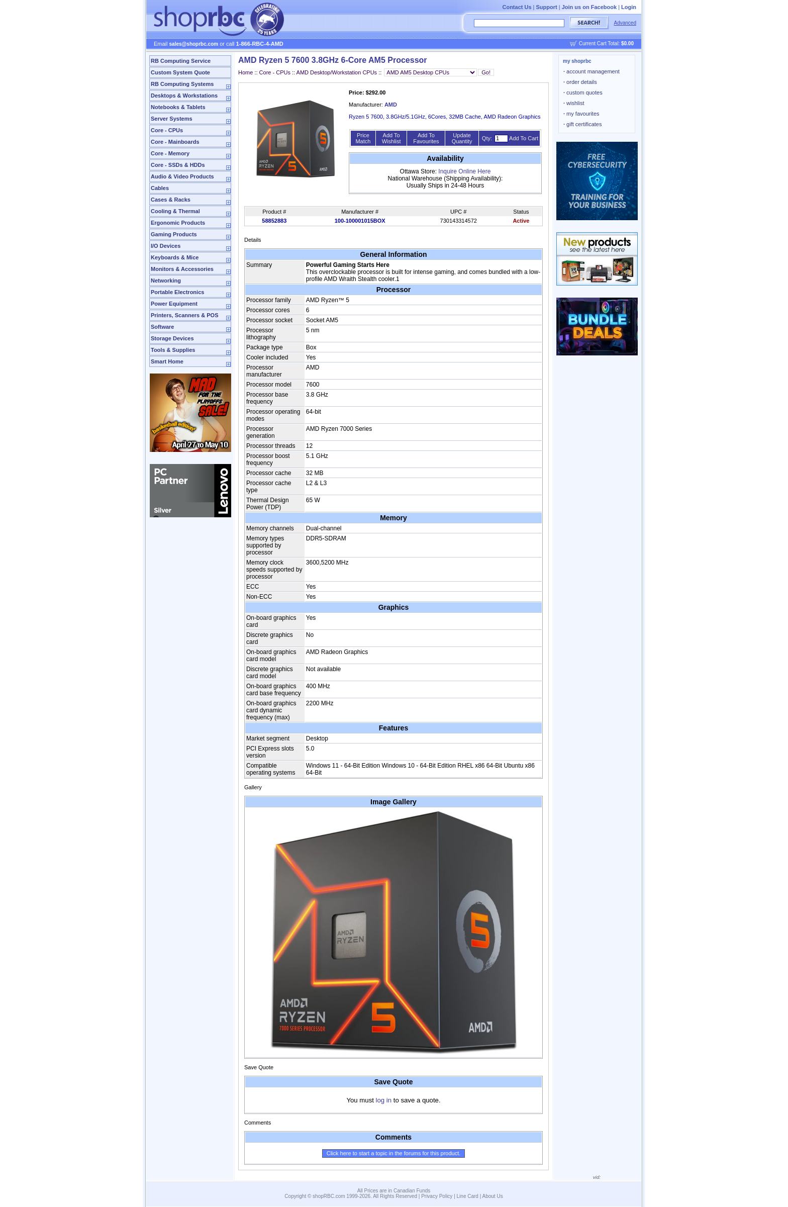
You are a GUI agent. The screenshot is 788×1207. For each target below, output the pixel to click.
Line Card (467, 1196)
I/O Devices (165, 246)
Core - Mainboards (175, 142)
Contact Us (516, 7)
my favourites (581, 114)
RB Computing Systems (182, 84)
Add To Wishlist (391, 138)
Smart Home (167, 361)
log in (384, 1100)
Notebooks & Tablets (178, 107)
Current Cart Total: (606, 43)
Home (245, 72)
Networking (166, 280)
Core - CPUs (167, 130)
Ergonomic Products (178, 223)
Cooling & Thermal (175, 211)
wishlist (573, 103)
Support (546, 7)
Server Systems (171, 119)
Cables (160, 188)
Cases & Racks (170, 200)
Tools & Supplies (173, 350)
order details (580, 82)
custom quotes (583, 92)
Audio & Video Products (182, 176)
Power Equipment (174, 304)
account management (591, 71)
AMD (390, 105)
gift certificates (582, 124)
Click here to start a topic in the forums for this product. (394, 1153)
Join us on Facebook (589, 7)
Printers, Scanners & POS (185, 315)
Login (628, 7)
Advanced (625, 23)
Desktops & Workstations (184, 95)
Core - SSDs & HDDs (178, 165)
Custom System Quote (180, 72)
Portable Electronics (177, 292)
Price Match (362, 138)
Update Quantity (462, 138)
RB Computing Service (181, 61)
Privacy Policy (436, 1196)
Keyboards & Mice (175, 257)
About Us (492, 1196)
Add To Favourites (426, 138)
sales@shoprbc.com (194, 44)
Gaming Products (174, 234)
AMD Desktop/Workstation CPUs (337, 72)
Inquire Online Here (464, 171)
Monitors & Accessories (182, 269)
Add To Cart (523, 138)
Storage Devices (172, 338)
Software (162, 327)
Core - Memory (170, 153)
